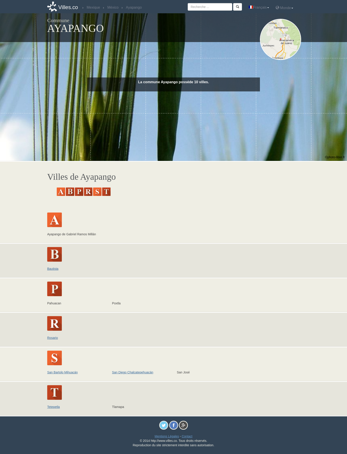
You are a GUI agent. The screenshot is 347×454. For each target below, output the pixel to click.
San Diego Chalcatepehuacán (132, 372)
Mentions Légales (167, 436)
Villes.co (68, 7)
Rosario (52, 338)
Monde (284, 8)
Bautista (52, 268)
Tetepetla (53, 407)
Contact (187, 436)
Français (259, 7)
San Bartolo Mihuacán (62, 372)
